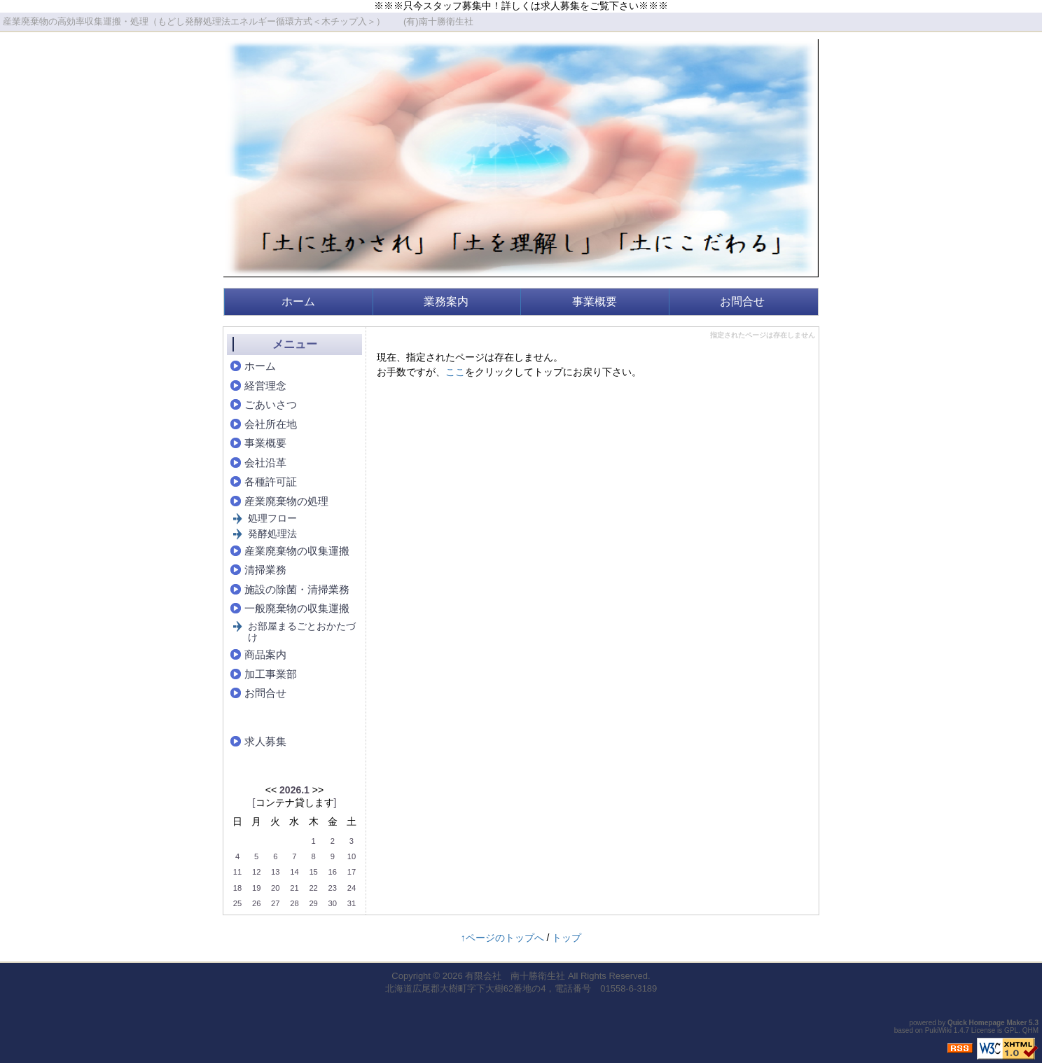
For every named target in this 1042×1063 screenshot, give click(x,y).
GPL (1011, 1030)
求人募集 (265, 741)
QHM (1030, 1030)
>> (318, 789)
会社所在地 (270, 424)
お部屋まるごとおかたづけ (302, 632)
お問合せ (742, 301)
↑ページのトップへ (502, 937)
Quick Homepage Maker (987, 1023)
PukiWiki (938, 1030)
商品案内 (265, 654)
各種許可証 (270, 481)
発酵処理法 (272, 533)
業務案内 (446, 301)
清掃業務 (265, 570)
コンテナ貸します (295, 802)
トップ (566, 937)
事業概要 (594, 301)
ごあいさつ (270, 404)
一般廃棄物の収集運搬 (296, 608)
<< (271, 789)
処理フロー (272, 518)
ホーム (298, 301)
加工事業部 (270, 674)
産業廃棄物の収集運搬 (296, 551)
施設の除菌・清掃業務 (296, 589)
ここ (455, 371)
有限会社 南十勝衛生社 (515, 976)
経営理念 (265, 385)
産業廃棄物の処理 (286, 501)
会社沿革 (265, 462)
